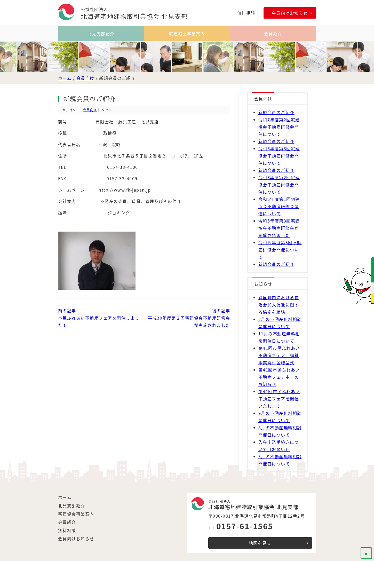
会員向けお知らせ (290, 13)
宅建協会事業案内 (187, 33)
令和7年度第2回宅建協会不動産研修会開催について (279, 126)
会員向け (85, 78)
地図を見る (260, 543)
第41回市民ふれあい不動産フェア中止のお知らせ (279, 377)
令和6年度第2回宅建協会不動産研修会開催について (279, 184)
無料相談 (246, 13)
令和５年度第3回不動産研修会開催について (280, 249)
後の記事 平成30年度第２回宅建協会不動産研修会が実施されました (189, 317)
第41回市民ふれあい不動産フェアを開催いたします (279, 398)
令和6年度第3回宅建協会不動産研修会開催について (279, 155)
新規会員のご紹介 (276, 112)
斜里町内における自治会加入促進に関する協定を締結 (278, 304)
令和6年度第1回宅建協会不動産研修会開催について (279, 206)
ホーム (65, 78)
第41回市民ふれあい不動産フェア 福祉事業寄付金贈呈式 (279, 355)
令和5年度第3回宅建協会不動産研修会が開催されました (279, 228)
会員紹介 (273, 33)
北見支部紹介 (101, 33)
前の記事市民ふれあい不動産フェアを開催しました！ (98, 317)
